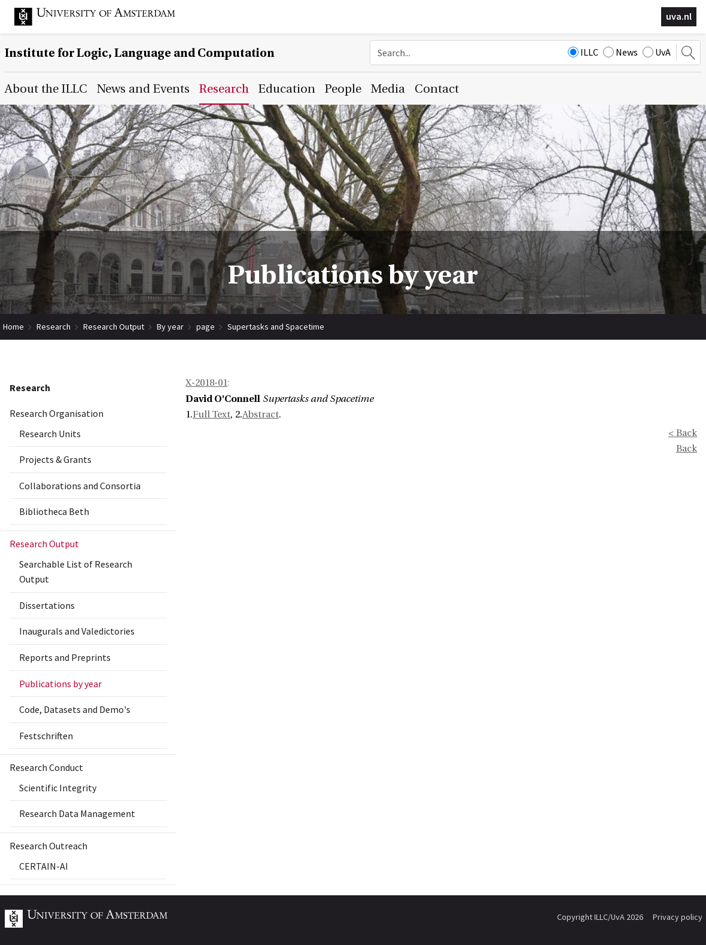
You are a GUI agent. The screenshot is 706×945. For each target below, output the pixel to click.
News (620, 52)
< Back (682, 433)
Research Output (113, 326)
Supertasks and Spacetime (275, 326)
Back (686, 448)
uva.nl (679, 16)
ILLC (583, 52)
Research (53, 326)
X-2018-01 (206, 382)
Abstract (260, 414)
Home (13, 326)
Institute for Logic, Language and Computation (140, 53)
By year (170, 326)
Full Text (211, 414)
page (205, 326)
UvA (657, 52)
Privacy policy (677, 917)
